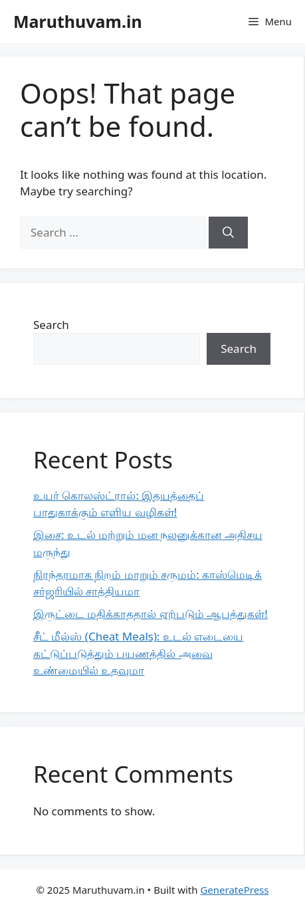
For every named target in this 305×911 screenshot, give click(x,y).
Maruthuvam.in (77, 21)
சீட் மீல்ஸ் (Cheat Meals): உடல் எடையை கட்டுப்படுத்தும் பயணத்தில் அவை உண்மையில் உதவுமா (138, 653)
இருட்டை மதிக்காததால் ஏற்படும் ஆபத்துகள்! (150, 613)
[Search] (228, 233)
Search (51, 324)
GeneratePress (234, 889)
